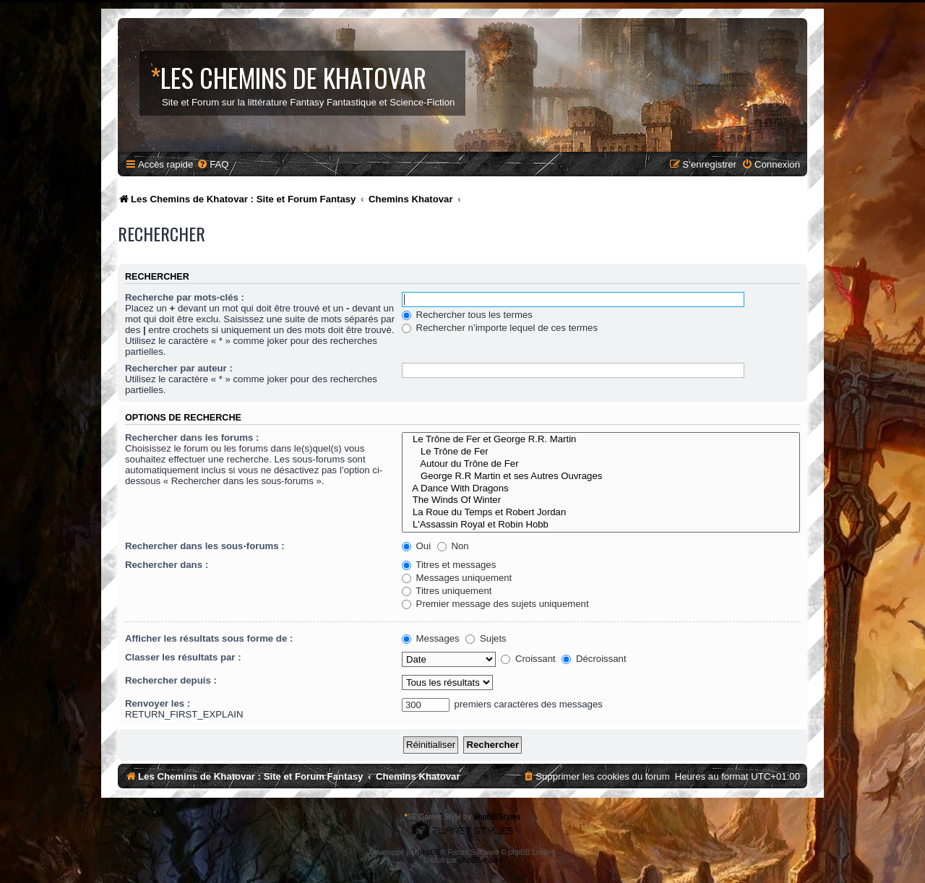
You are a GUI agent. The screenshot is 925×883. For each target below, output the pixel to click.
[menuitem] (212, 164)
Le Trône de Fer (601, 452)
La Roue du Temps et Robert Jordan (601, 513)
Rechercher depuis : (171, 680)
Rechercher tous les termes (467, 314)
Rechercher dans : (166, 564)
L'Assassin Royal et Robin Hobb (601, 525)
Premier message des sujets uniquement (495, 603)
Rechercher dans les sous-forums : (205, 545)
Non (453, 545)
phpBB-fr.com (481, 860)
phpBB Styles (496, 817)
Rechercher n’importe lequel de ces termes (500, 327)
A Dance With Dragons (601, 489)
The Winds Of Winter (601, 500)
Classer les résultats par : (183, 657)
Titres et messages (449, 564)
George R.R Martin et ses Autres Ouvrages (601, 476)
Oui (416, 545)
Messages (431, 638)
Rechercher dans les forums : (192, 437)
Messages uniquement (457, 577)
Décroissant (594, 658)
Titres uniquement (447, 590)
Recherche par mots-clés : (184, 297)
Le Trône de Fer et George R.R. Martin (601, 440)
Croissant (528, 658)
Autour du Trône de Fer (601, 464)
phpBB (429, 852)
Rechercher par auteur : (179, 368)
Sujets (485, 638)
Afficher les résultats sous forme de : (209, 638)
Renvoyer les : (157, 703)
